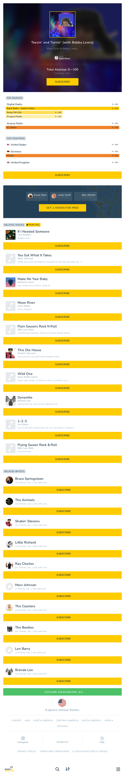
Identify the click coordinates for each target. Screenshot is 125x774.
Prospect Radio (14, 116)
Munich (10, 155)
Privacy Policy (27, 751)
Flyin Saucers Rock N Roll (37, 326)
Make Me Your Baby (33, 279)
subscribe (62, 81)
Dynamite (25, 397)
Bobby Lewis (69, 48)
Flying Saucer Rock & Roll (37, 445)
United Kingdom (20, 162)
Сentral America (67, 720)
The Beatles (24, 235)
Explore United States (62, 705)
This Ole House (29, 350)
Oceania (62, 726)
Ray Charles (24, 563)
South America (91, 720)
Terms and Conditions (54, 751)
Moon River (26, 302)
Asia (27, 720)
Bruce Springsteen (29, 478)
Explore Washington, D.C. (62, 692)
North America (43, 720)
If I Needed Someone (34, 231)
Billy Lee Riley (26, 330)
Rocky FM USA (14, 112)
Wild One (25, 373)
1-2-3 (22, 421)
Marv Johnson (25, 258)
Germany (16, 151)
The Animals (25, 500)
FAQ (102, 740)
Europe (16, 720)
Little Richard (25, 542)
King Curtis (53, 48)
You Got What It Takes (35, 255)
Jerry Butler (24, 306)
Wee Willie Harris (28, 377)
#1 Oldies (11, 127)
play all (33, 224)
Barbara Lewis (26, 282)
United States (18, 144)
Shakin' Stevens (27, 353)
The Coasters (25, 606)
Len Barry (23, 424)
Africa (108, 720)
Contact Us (62, 740)
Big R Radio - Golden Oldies (21, 108)
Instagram (22, 740)
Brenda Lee (24, 401)
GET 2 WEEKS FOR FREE (62, 207)
